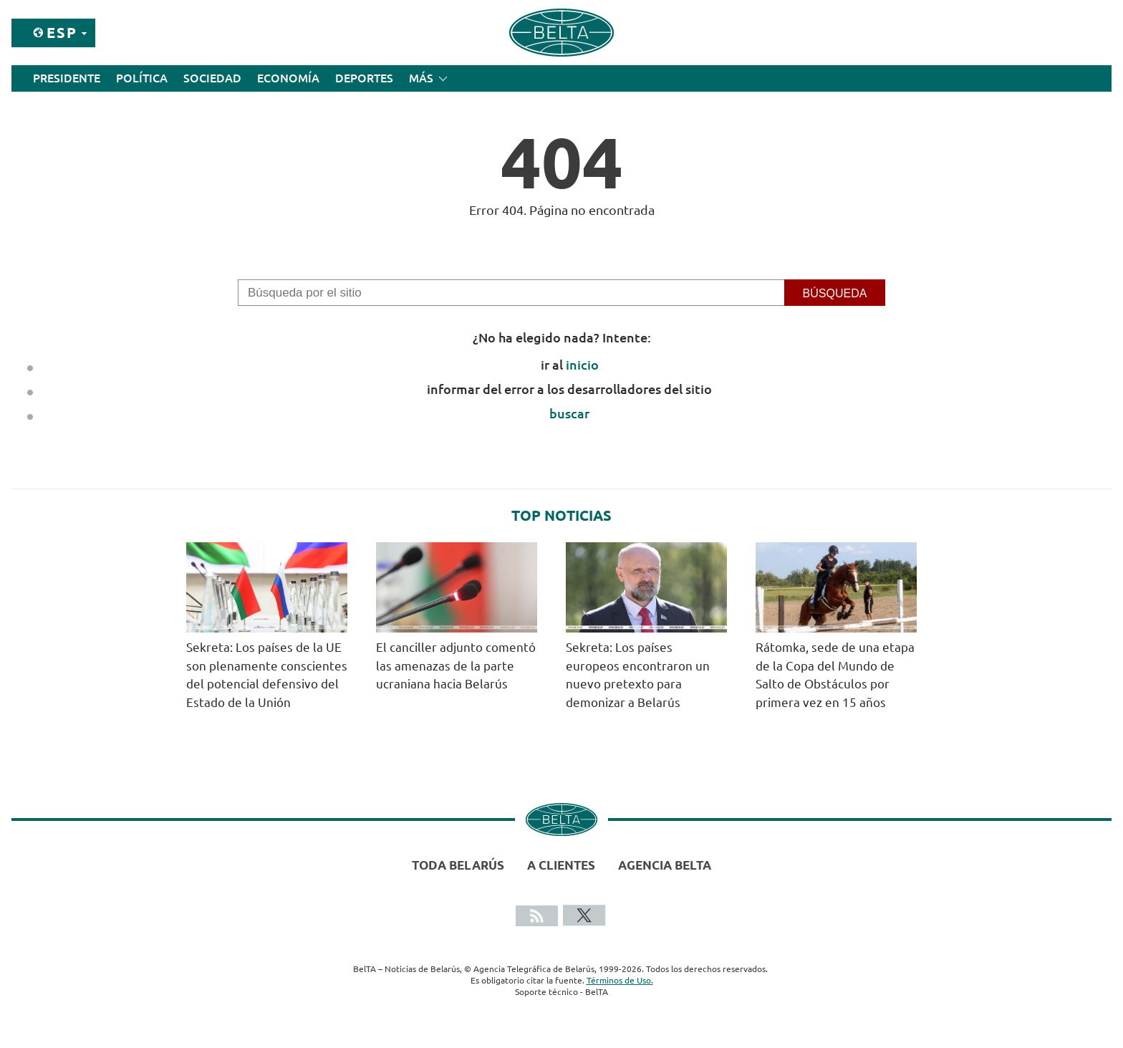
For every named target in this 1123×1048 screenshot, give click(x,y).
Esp (62, 32)
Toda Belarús (458, 865)
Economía (288, 78)
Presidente (66, 78)
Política (142, 78)
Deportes (364, 78)
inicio (582, 364)
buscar (569, 413)
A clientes (561, 865)
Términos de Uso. (620, 980)
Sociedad (212, 78)
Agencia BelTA (664, 865)
